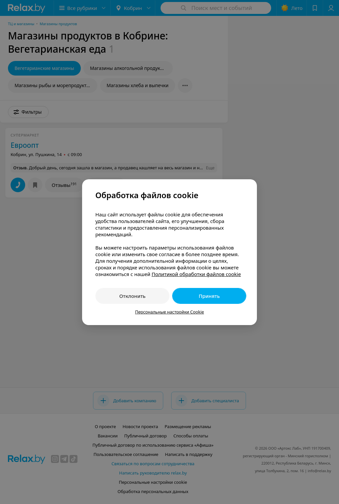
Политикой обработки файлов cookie (196, 274)
